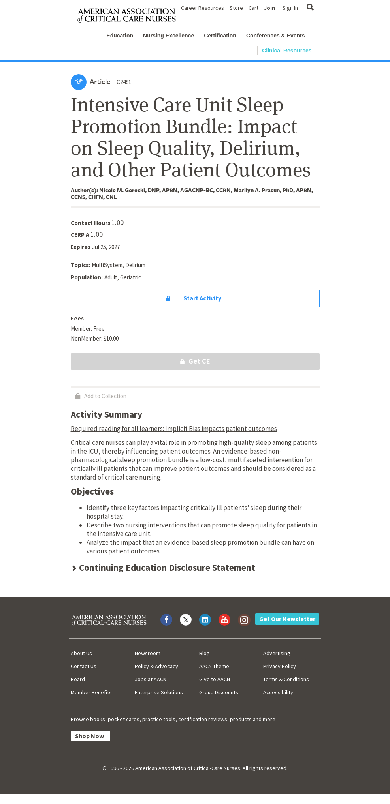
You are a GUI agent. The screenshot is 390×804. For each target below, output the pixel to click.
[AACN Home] (129, 15)
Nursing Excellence (168, 35)
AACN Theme (214, 666)
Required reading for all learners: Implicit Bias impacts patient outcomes (174, 428)
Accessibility (278, 692)
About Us (81, 653)
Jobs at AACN (150, 679)
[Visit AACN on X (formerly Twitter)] (185, 619)
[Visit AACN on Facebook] (166, 620)
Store (236, 8)
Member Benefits (91, 692)
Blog (204, 653)
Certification (220, 35)
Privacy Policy (279, 666)
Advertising (276, 653)
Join (269, 8)
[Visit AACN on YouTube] (224, 620)
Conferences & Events (275, 35)
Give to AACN (214, 679)
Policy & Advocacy (156, 666)
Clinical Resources (286, 50)
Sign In (290, 8)
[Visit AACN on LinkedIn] (205, 620)
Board (78, 679)
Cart (253, 8)
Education (119, 35)
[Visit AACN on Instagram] (244, 620)
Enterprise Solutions (159, 692)
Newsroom (147, 653)
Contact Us (83, 666)
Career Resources (202, 8)
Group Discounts (218, 692)
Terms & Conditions (286, 679)
